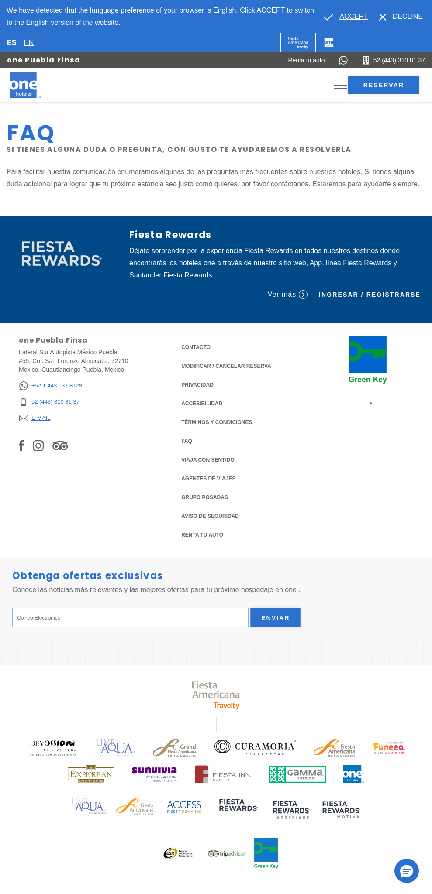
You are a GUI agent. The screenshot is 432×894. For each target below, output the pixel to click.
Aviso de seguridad (210, 516)
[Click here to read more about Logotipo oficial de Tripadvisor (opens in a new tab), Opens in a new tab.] (227, 854)
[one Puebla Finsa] (35, 85)
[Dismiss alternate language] (401, 16)
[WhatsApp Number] (343, 60)
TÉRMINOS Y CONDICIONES (216, 422)
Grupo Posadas (204, 497)
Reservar (383, 85)
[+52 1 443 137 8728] (50, 386)
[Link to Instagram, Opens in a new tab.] (38, 445)
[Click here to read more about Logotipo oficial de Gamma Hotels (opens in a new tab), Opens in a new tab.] (297, 774)
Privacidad (197, 384)
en (29, 42)
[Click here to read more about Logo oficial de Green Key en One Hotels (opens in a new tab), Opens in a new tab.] (266, 853)
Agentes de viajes (208, 479)
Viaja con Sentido (208, 460)
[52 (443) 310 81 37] (50, 402)
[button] (406, 871)
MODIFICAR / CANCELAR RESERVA (226, 366)
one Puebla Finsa (44, 60)
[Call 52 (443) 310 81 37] (393, 60)
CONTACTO (196, 347)
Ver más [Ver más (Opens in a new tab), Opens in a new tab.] (288, 294)
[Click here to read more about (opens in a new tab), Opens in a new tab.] (237, 811)
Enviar (275, 617)
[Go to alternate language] (346, 16)
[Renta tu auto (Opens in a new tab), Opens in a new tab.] (306, 60)
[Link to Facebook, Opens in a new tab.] (21, 445)
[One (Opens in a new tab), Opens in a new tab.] (298, 42)
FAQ (186, 441)
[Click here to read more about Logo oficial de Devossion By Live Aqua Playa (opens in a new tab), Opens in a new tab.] (53, 748)
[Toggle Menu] (340, 85)
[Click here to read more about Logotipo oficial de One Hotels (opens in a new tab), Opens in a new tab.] (353, 774)
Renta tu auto (202, 534)
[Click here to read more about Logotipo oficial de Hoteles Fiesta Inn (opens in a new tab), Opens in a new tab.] (223, 774)
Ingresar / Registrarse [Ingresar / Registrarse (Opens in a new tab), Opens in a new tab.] (370, 294)
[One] (329, 42)
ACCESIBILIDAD (201, 404)
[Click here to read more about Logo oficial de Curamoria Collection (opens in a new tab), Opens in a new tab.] (255, 747)
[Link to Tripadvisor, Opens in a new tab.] (60, 445)
